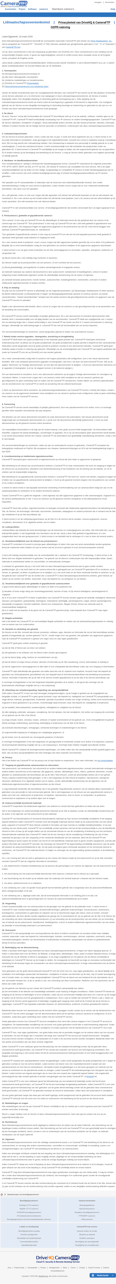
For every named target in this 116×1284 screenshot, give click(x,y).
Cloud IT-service (94, 1267)
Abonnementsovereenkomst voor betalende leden (26, 86)
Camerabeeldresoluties (29, 1241)
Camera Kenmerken (87, 1200)
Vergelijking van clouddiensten (87, 1245)
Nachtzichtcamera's (87, 1208)
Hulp (112, 9)
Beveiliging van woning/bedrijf (87, 1241)
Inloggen (98, 2)
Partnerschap (19, 1267)
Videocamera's (87, 1219)
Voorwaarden (32, 1267)
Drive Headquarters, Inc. (101, 41)
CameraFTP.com (13, 47)
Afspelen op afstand (87, 1234)
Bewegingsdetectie (87, 1205)
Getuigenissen (54, 1267)
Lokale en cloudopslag (29, 1226)
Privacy (43, 1267)
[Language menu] (103, 1275)
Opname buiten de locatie (87, 1231)
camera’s (59, 9)
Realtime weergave (87, 1238)
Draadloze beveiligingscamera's (87, 1212)
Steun (65, 1267)
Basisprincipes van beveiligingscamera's (23, 1194)
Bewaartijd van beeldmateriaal (29, 1238)
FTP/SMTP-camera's (87, 1216)
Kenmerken (13, 9)
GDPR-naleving (72, 27)
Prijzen (29, 9)
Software (43, 9)
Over (9, 1267)
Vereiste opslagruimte (29, 1234)
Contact (82, 1267)
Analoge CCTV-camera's (29, 1205)
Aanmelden (109, 2)
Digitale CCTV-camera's (29, 1208)
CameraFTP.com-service (87, 1226)
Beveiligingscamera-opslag (29, 1231)
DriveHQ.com (43, 1276)
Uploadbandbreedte (29, 1245)
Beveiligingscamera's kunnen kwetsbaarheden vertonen (29, 1219)
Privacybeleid (32, 83)
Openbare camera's (80, 9)
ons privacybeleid (105, 760)
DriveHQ (90, 1076)
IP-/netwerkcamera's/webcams (29, 1216)
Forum (73, 1267)
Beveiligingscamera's (29, 1200)
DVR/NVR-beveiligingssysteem (29, 1212)
